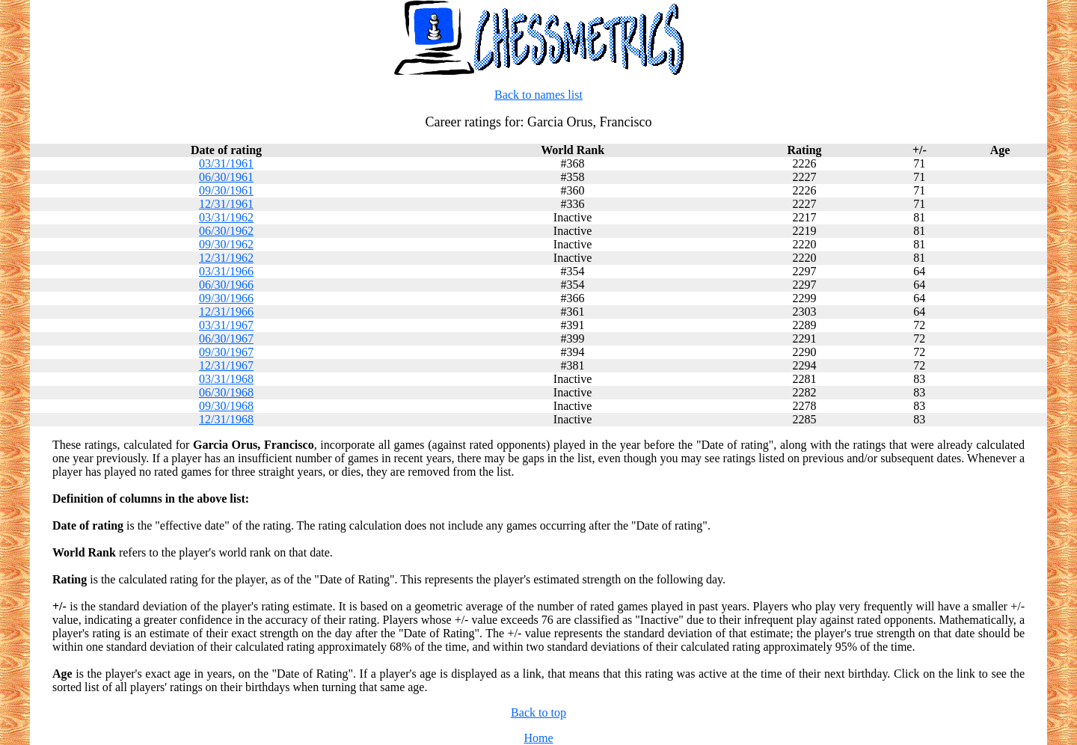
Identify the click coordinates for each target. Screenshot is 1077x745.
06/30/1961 (226, 177)
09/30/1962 (226, 244)
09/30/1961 (226, 190)
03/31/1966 (226, 271)
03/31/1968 (226, 378)
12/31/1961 (226, 203)
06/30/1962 (226, 230)
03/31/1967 (226, 325)
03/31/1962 (226, 217)
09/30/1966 (226, 298)
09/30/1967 (226, 352)
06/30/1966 (226, 284)
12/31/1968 (226, 419)
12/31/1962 (226, 257)
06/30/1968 (226, 392)
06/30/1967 (226, 338)
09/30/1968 (226, 405)
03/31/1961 (226, 163)
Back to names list (538, 94)
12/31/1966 (226, 311)
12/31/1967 (226, 365)
